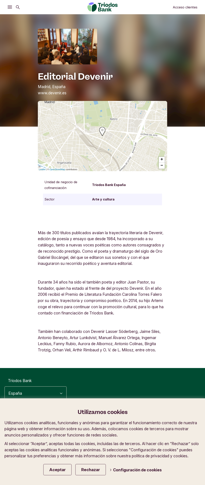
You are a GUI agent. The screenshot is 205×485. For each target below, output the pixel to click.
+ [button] (162, 160)
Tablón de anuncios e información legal (133, 434)
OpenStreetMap (57, 169)
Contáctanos (187, 434)
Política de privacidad (180, 413)
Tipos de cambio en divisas (149, 427)
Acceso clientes (185, 7)
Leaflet (42, 169)
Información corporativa (115, 420)
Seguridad (190, 427)
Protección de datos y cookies (172, 420)
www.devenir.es (52, 92)
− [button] (162, 166)
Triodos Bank (20, 380)
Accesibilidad (142, 413)
